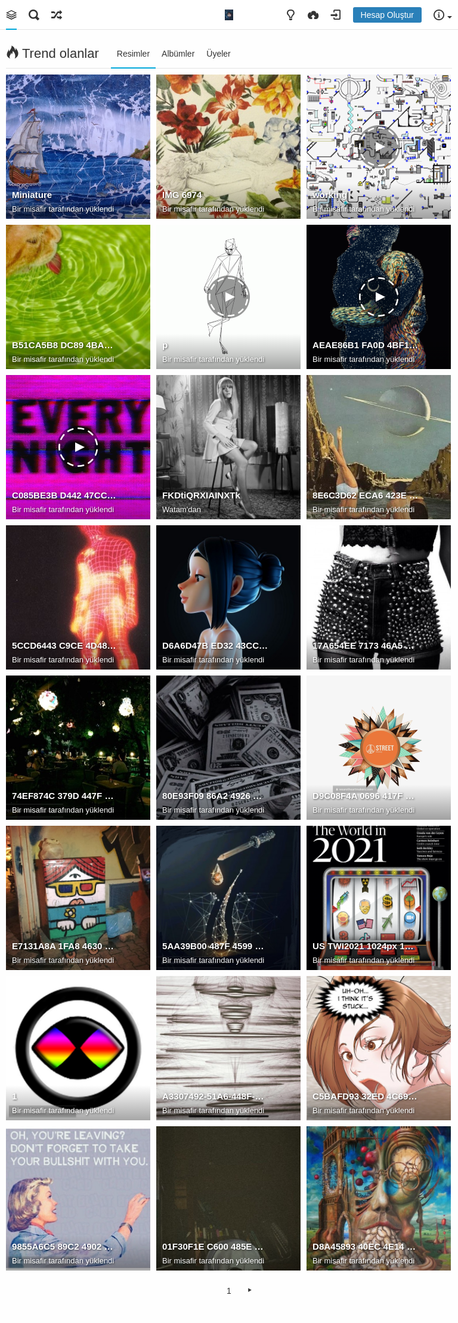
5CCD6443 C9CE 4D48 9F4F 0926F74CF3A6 (65, 645)
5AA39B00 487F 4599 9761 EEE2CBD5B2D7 (215, 946)
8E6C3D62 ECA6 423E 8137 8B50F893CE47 (365, 495)
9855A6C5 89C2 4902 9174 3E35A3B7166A (65, 1246)
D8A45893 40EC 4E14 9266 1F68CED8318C (365, 1246)
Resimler (133, 53)
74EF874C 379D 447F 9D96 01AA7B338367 (65, 796)
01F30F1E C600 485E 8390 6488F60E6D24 (215, 1246)
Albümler (178, 53)
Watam (174, 509)
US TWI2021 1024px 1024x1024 (365, 946)
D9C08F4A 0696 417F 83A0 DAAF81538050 (365, 796)
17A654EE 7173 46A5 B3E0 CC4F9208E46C (365, 645)
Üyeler (218, 53)
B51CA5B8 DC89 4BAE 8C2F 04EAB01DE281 (65, 345)
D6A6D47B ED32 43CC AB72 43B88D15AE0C (215, 645)
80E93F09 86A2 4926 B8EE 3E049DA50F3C (215, 796)
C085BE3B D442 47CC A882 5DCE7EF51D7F (65, 495)
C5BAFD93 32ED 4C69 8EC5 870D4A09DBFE (365, 1096)
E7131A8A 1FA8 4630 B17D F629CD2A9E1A (65, 946)
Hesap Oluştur (387, 15)
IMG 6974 (182, 195)
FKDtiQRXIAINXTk (201, 495)
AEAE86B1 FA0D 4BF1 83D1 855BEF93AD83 (365, 345)
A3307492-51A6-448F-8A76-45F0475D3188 (215, 1096)
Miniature (32, 195)
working (329, 195)
